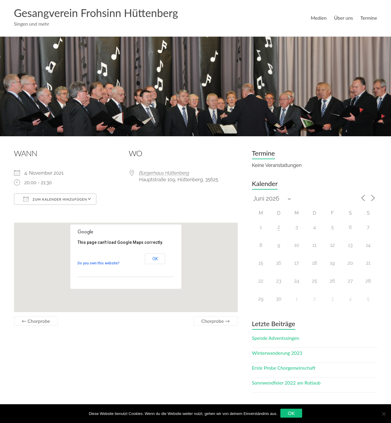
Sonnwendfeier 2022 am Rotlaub (286, 382)
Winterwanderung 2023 (277, 353)
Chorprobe (36, 321)
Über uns (343, 18)
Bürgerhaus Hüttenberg (164, 173)
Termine (368, 18)
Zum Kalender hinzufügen (55, 199)
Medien (319, 18)
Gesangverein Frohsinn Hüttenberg (96, 12)
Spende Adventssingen (275, 338)
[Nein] (384, 414)
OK (155, 258)
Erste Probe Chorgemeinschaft (284, 368)
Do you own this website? (99, 263)
